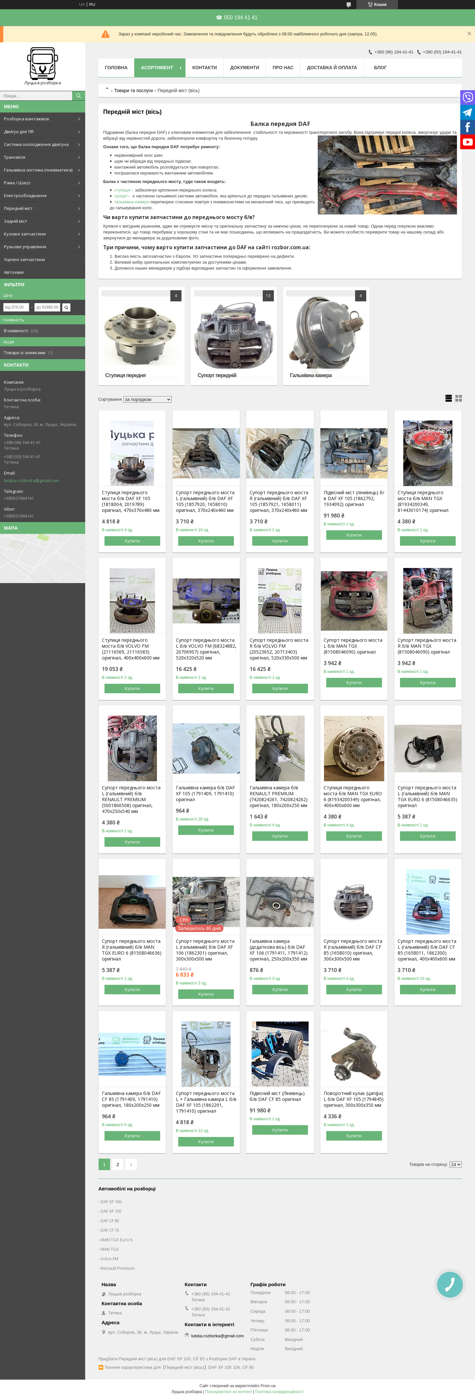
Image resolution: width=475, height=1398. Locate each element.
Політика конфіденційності (279, 1391)
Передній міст (18, 208)
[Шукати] (78, 96)
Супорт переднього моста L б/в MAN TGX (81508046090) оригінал (353, 646)
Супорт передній (217, 375)
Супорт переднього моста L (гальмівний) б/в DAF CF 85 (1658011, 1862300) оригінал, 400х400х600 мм (427, 950)
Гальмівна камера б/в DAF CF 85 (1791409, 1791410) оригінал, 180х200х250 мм (131, 1099)
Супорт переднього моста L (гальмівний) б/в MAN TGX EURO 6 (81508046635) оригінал (427, 796)
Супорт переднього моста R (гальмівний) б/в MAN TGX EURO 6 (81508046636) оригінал (132, 950)
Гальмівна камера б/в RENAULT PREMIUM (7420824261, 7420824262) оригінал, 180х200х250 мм (279, 796)
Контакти (204, 67)
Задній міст (15, 221)
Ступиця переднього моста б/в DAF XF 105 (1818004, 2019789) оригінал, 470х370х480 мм (131, 501)
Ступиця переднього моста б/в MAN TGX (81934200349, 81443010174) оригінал (423, 501)
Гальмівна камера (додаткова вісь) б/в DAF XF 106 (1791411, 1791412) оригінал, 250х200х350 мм (279, 950)
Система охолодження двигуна (36, 144)
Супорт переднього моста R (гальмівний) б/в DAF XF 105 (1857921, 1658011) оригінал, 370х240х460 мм (279, 501)
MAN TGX (110, 1249)
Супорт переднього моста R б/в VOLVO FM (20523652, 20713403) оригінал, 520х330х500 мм (279, 649)
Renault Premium (118, 1268)
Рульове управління (25, 247)
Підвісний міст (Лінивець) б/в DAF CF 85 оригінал (277, 1096)
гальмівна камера (131, 201)
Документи (244, 67)
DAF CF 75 (110, 1230)
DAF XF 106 (111, 1202)
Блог (380, 67)
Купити (132, 541)
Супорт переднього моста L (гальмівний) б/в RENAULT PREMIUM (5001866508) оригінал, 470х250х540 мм (131, 799)
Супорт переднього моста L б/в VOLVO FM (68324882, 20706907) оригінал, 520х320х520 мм (206, 649)
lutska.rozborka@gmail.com (31, 480)
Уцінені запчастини (24, 259)
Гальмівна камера (311, 375)
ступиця (122, 190)
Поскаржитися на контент (228, 1391)
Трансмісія (14, 157)
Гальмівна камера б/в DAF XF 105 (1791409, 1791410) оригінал (205, 793)
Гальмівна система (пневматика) (38, 170)
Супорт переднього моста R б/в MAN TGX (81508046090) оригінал (427, 646)
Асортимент (157, 67)
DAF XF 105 (111, 1211)
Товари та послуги (133, 90)
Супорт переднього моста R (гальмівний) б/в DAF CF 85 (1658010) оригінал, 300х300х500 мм (353, 950)
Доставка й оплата (332, 67)
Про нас (283, 67)
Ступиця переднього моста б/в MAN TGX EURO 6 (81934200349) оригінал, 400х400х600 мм (353, 796)
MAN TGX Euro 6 (116, 1240)
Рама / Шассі (17, 183)
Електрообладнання (25, 195)
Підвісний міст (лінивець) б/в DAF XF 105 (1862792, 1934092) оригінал (354, 498)
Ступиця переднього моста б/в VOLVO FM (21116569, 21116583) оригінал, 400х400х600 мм (131, 649)
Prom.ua (268, 1386)
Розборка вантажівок (26, 119)
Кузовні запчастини (25, 234)
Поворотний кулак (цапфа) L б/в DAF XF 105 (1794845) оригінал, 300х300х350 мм (354, 1099)
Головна (116, 67)
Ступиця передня (125, 375)
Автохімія (14, 272)
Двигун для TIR (19, 131)
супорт (121, 195)
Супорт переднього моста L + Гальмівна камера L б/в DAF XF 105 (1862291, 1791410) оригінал (206, 1102)
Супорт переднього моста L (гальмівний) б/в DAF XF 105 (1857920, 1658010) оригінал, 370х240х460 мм (205, 501)
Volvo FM (109, 1259)
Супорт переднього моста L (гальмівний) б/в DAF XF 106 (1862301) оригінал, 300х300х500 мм (205, 950)
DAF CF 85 (110, 1221)
